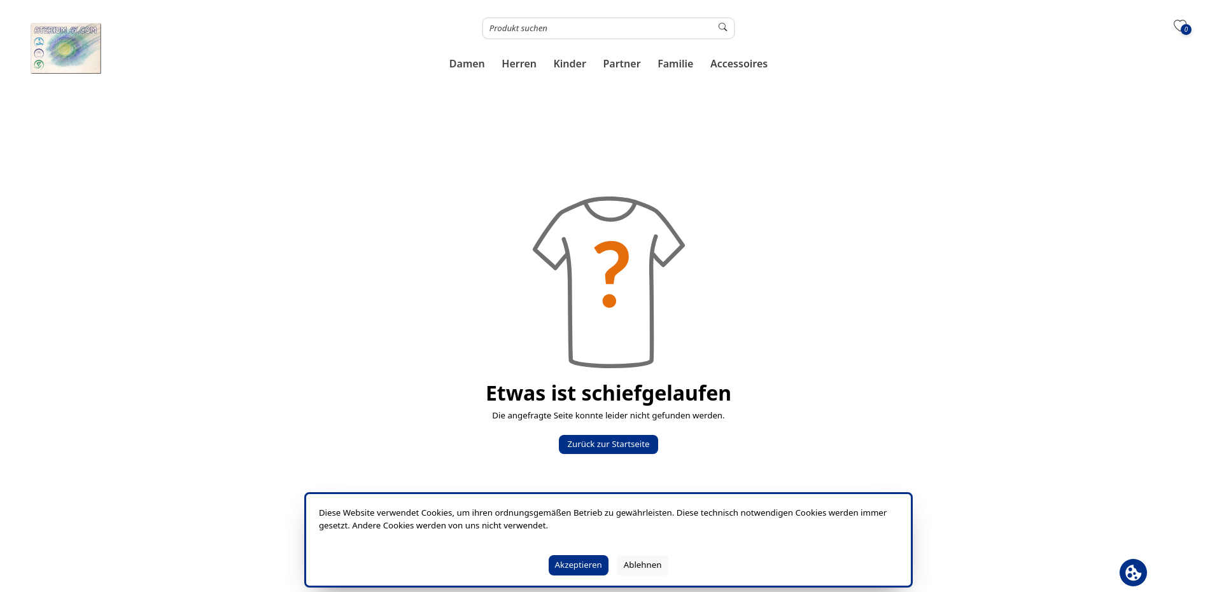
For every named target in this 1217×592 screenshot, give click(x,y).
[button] (467, 64)
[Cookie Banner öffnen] (1133, 572)
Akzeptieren (578, 564)
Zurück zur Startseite (608, 444)
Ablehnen (643, 564)
